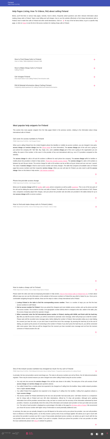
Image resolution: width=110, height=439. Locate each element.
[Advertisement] (55, 39)
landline (40, 187)
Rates (24, 23)
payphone (75, 187)
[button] (92, 433)
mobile (48, 187)
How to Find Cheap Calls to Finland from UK (74, 294)
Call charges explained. (47, 170)
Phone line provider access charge (56, 161)
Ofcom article (46, 147)
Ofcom (36, 421)
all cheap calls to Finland (79, 405)
